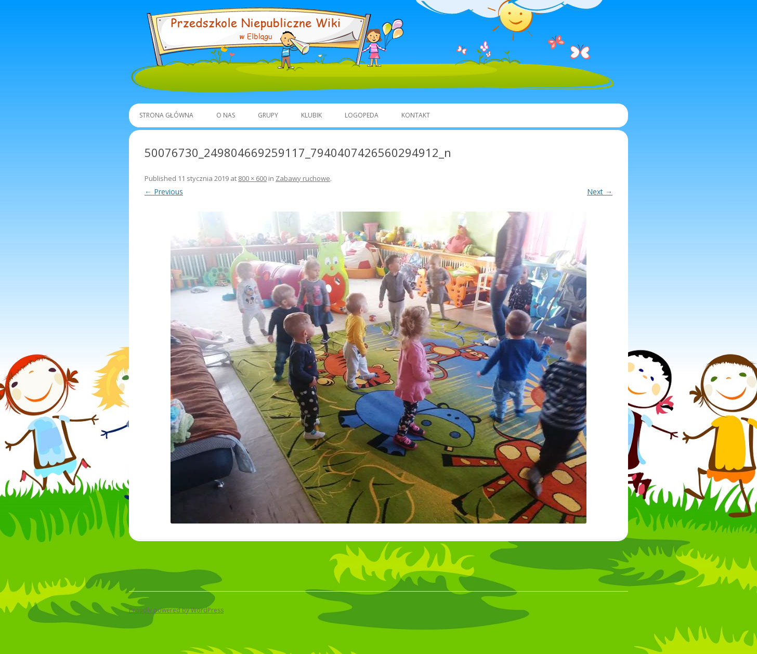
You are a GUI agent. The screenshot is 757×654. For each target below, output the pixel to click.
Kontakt (415, 115)
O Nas (225, 115)
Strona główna (166, 115)
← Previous (164, 192)
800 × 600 (252, 178)
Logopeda (362, 115)
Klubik (311, 115)
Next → (599, 192)
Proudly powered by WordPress (176, 610)
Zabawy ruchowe (303, 178)
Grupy (268, 115)
